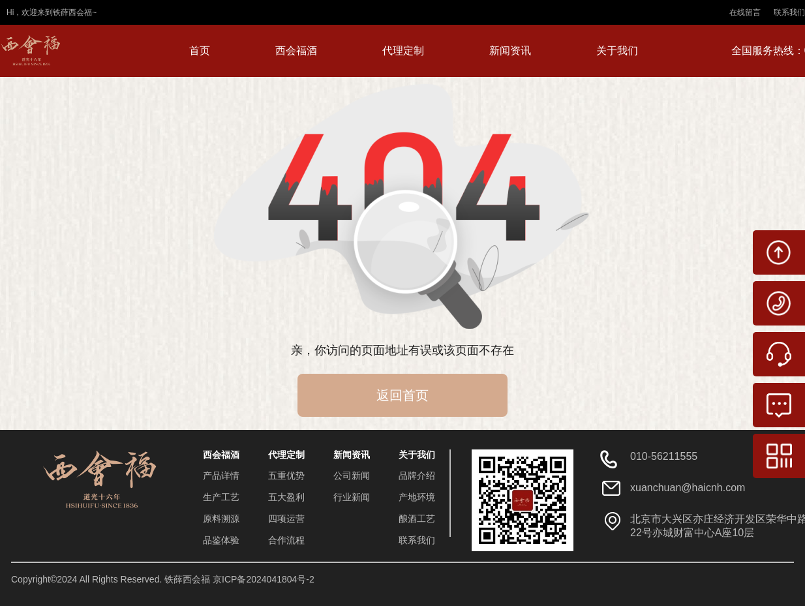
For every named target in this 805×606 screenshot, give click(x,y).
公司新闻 (351, 475)
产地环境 (417, 497)
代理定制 (403, 50)
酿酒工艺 (417, 518)
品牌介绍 (417, 475)
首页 (199, 50)
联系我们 (789, 12)
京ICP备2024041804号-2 (263, 579)
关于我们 (617, 50)
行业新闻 (351, 497)
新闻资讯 (510, 50)
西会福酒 (296, 50)
